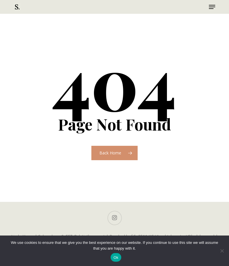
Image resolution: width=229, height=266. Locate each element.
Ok (115, 257)
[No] (222, 251)
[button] (212, 7)
